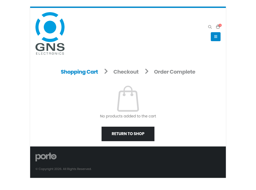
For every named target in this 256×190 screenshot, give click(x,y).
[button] (210, 27)
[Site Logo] (50, 33)
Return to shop (128, 133)
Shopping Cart (79, 71)
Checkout (126, 71)
